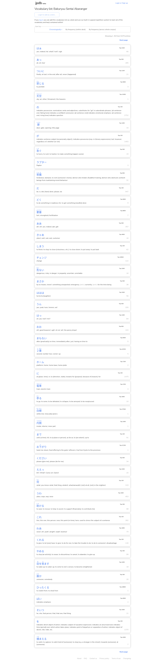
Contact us (93, 658)
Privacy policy (104, 658)
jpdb (38, 3)
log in (41, 20)
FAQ (85, 658)
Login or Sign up (121, 3)
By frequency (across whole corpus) (102, 29)
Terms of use (116, 658)
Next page (124, 40)
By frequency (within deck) (76, 29)
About (79, 658)
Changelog (127, 658)
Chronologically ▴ (55, 29)
